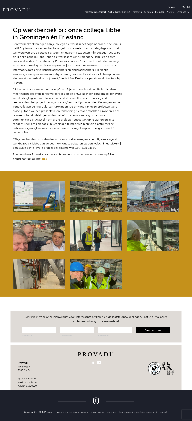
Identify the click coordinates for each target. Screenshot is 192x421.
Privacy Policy (97, 412)
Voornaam (27, 335)
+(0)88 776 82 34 (27, 378)
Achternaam (66, 335)
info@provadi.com (28, 382)
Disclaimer (111, 412)
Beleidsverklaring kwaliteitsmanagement (138, 412)
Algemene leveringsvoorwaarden (72, 412)
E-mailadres (103, 335)
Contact (171, 7)
